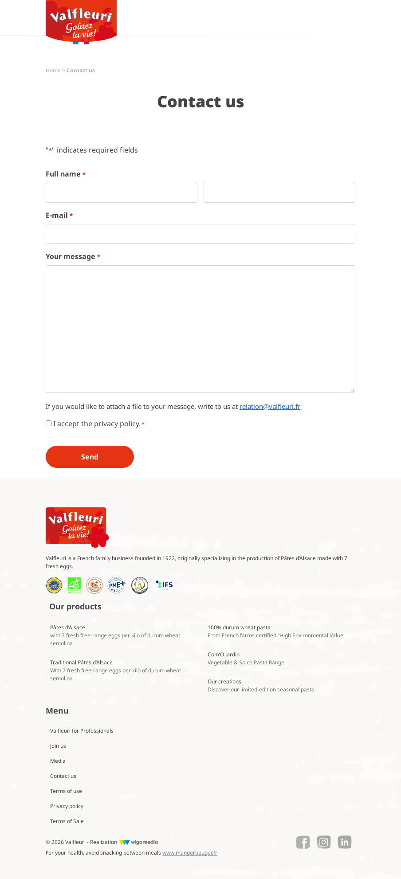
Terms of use (66, 791)
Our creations (261, 685)
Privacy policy (66, 806)
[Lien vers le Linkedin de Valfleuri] (345, 842)
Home (53, 70)
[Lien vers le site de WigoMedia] (138, 842)
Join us (58, 746)
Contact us (63, 776)
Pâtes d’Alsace (115, 635)
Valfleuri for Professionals (82, 730)
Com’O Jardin (246, 658)
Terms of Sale (67, 821)
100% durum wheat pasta (277, 631)
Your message (73, 256)
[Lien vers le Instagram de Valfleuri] (324, 842)
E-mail (59, 215)
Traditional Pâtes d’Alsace (115, 670)
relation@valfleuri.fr (270, 406)
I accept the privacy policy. (99, 424)
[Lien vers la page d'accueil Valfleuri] (77, 527)
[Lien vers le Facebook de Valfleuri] (303, 842)
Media (58, 761)
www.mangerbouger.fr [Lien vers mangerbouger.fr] (189, 852)
